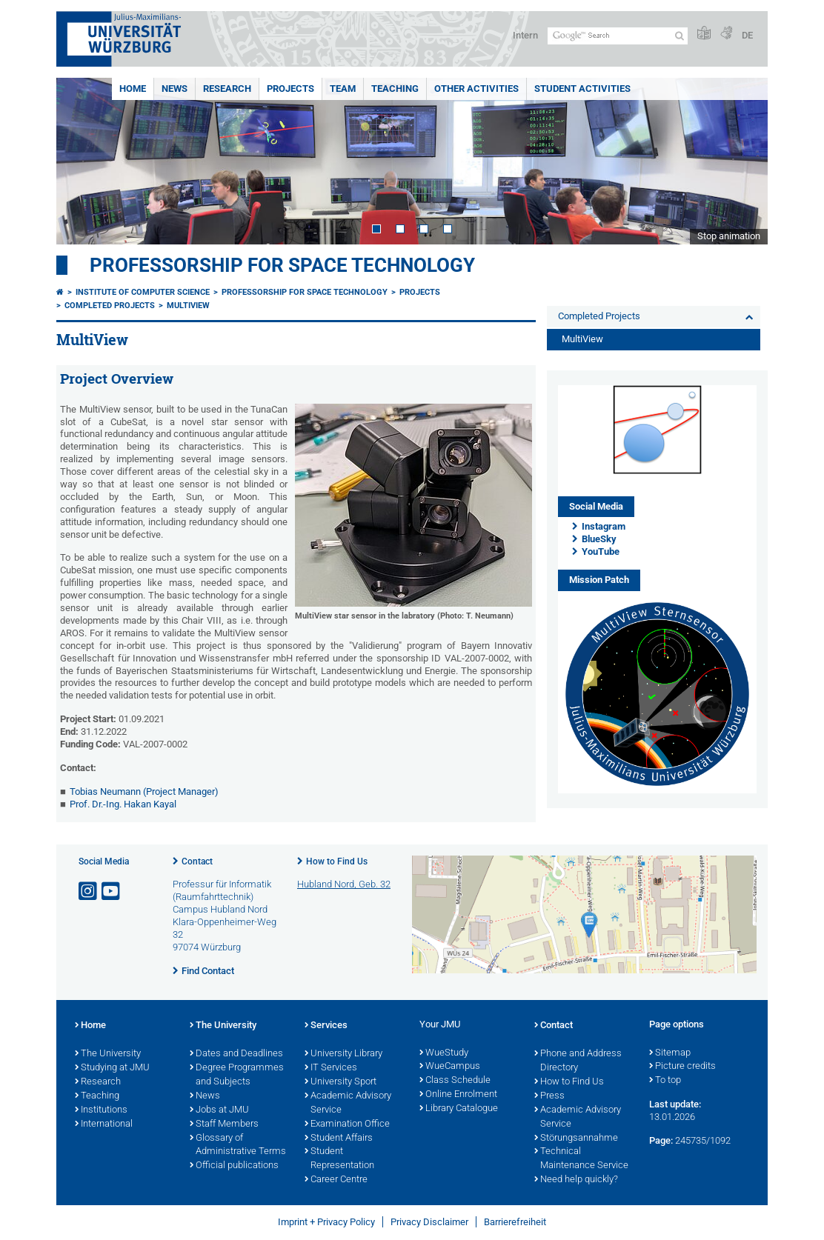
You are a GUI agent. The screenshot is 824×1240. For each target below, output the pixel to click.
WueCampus (449, 1066)
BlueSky (599, 538)
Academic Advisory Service (348, 1103)
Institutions (101, 1110)
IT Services (331, 1068)
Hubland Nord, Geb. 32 (344, 884)
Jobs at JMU (219, 1110)
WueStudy (443, 1053)
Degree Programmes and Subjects (237, 1075)
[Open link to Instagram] (89, 891)
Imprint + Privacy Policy (326, 1221)
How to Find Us (337, 861)
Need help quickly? (576, 1180)
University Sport (340, 1082)
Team (343, 88)
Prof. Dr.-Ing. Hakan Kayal (123, 804)
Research (227, 88)
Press (549, 1096)
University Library (343, 1054)
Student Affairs (339, 1138)
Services (326, 1026)
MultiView (188, 305)
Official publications (234, 1166)
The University (108, 1054)
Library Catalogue (458, 1109)
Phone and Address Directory (578, 1061)
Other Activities (476, 88)
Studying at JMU (112, 1068)
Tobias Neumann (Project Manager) (144, 791)
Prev (82, 161)
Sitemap (670, 1053)
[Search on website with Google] (618, 35)
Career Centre (336, 1180)
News (174, 88)
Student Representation (339, 1159)
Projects (290, 88)
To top (665, 1080)
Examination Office (347, 1124)
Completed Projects (109, 305)
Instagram (603, 526)
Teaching (395, 88)
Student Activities (582, 88)
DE (747, 35)
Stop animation (728, 235)
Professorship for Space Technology (282, 265)
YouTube (600, 551)
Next (741, 161)
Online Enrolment (458, 1094)
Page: (661, 1140)
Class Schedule (455, 1080)
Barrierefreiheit (515, 1221)
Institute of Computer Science (143, 292)
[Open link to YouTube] (112, 891)
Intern (525, 35)
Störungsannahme (576, 1138)
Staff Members (224, 1124)
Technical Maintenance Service (581, 1159)
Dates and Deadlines (236, 1054)
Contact (197, 861)
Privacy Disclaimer (429, 1221)
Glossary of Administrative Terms (238, 1145)
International (104, 1124)
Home (132, 88)
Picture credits (682, 1066)
